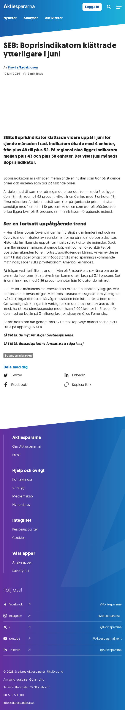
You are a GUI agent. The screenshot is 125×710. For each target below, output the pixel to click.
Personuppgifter (29, 529)
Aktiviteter (54, 18)
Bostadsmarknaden (18, 355)
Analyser (31, 18)
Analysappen (26, 562)
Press (20, 455)
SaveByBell (25, 571)
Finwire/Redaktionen (23, 67)
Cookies (23, 537)
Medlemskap (26, 496)
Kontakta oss (26, 479)
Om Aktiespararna (30, 446)
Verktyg (22, 488)
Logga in (92, 7)
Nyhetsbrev (25, 504)
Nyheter (10, 18)
